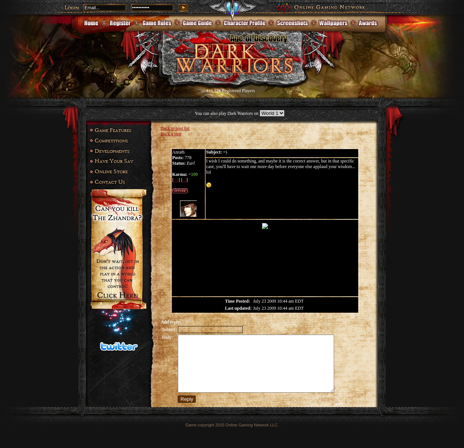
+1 (176, 180)
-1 (184, 180)
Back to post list (175, 128)
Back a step (171, 133)
